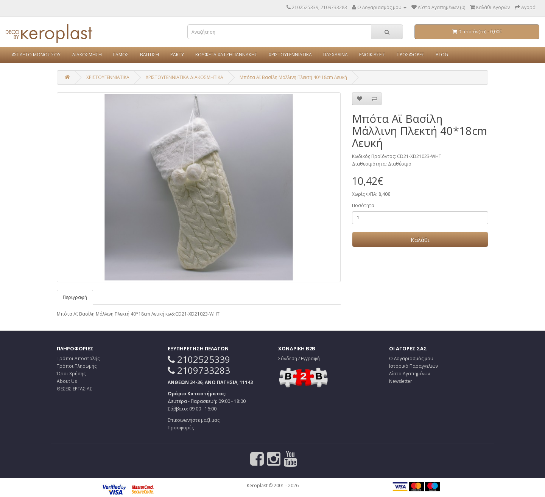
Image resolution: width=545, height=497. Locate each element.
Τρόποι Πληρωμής (77, 366)
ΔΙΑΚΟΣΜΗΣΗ (87, 54)
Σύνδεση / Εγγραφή (299, 358)
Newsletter (400, 381)
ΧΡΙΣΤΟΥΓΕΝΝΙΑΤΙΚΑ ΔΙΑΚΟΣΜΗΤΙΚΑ (184, 77)
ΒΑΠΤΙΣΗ (149, 54)
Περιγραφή (75, 297)
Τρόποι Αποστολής (78, 358)
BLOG (442, 54)
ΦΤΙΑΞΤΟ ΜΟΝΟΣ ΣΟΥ (36, 54)
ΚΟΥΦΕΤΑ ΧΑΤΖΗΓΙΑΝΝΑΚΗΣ (226, 54)
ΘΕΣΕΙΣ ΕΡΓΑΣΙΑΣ (74, 389)
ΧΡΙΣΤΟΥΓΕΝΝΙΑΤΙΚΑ (290, 54)
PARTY (177, 54)
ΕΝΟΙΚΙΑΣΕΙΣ (372, 54)
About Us (67, 381)
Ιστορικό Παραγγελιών (413, 366)
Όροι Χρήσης (71, 373)
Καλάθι (420, 239)
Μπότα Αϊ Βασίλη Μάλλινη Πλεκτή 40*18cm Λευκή (293, 77)
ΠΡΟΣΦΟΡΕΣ (410, 54)
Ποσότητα (363, 205)
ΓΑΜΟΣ (121, 54)
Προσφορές (181, 427)
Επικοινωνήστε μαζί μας (194, 420)
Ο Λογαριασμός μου (411, 358)
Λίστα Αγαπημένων (409, 373)
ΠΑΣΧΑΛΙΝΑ (335, 54)
